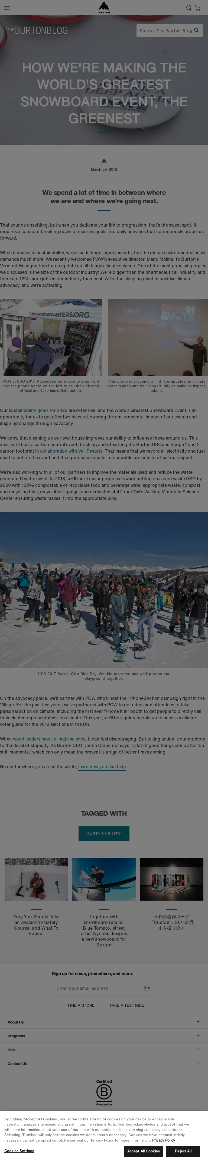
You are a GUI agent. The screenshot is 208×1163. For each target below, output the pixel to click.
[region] (104, 1137)
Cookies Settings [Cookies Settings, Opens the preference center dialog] (19, 1151)
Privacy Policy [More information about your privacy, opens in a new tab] (163, 1140)
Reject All (183, 1151)
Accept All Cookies (143, 1151)
